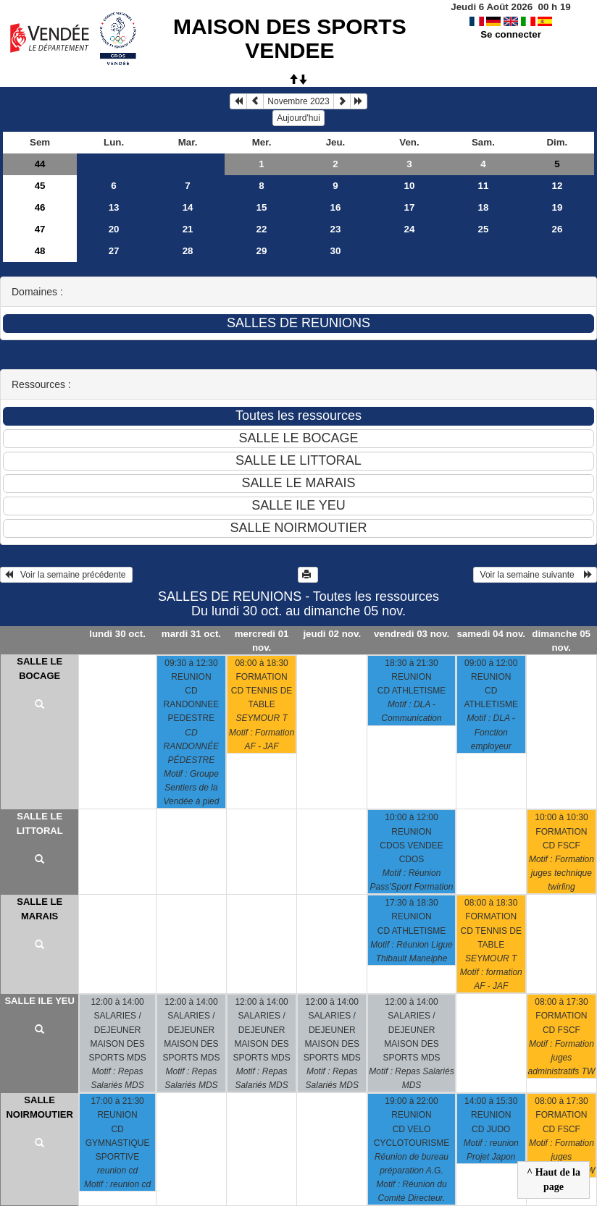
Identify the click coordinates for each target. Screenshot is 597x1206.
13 (114, 207)
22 (261, 229)
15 (261, 207)
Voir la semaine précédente (66, 575)
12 (556, 185)
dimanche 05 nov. (561, 640)
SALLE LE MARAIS (39, 909)
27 (114, 250)
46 (40, 207)
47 (40, 229)
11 (483, 185)
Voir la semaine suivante (535, 575)
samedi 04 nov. (490, 633)
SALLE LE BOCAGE (39, 668)
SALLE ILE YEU (39, 1000)
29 (261, 250)
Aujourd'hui (298, 118)
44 (40, 164)
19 (556, 207)
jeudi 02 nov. (332, 633)
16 (335, 207)
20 (114, 229)
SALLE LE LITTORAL (40, 823)
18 (483, 207)
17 (409, 207)
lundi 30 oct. (117, 633)
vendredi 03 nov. (411, 633)
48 (40, 250)
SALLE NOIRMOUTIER (39, 1107)
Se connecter (510, 34)
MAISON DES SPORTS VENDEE (289, 38)
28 (188, 250)
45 (40, 185)
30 (335, 250)
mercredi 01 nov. (262, 640)
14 (188, 207)
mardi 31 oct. (191, 633)
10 (409, 185)
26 (556, 229)
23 (335, 229)
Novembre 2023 (298, 101)
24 (409, 229)
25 (483, 229)
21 (188, 229)
